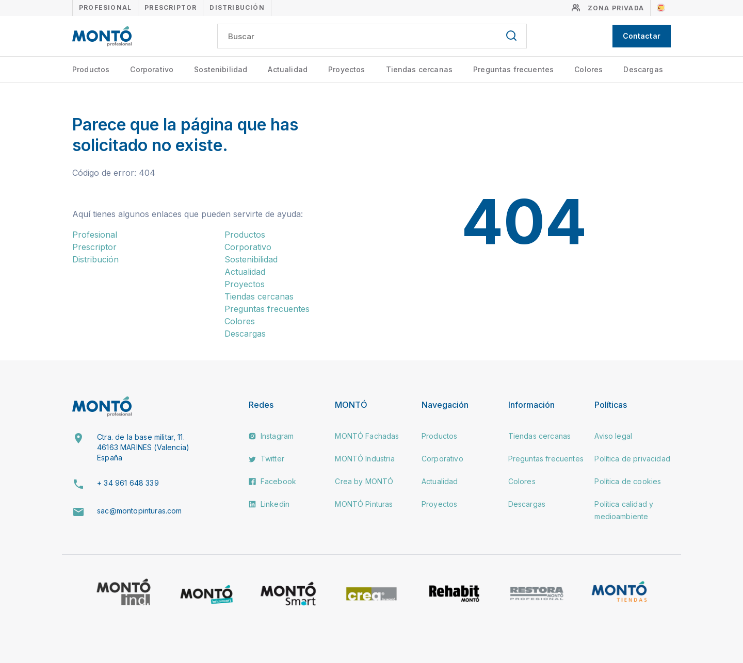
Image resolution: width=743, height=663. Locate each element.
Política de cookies (627, 481)
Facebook (272, 481)
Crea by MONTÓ (364, 481)
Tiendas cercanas (419, 69)
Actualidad (288, 69)
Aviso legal (613, 436)
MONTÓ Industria (364, 458)
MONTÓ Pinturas (364, 504)
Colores (588, 69)
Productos (90, 69)
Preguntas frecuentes (513, 69)
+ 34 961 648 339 (128, 482)
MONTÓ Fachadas (367, 436)
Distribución (236, 7)
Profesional (105, 7)
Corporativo (151, 69)
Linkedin (269, 504)
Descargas (643, 69)
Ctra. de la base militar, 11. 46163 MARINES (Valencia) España (143, 447)
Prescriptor (170, 7)
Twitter (266, 458)
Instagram (271, 436)
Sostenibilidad (220, 69)
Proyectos (346, 69)
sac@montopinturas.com (139, 510)
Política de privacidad (632, 458)
